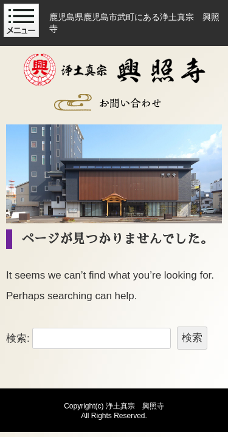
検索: (18, 338)
